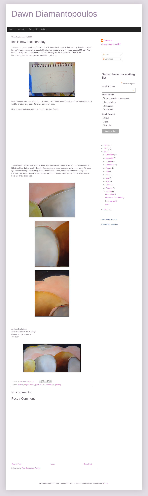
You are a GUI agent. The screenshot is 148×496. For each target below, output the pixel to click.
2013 (106, 152)
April (108, 181)
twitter (44, 29)
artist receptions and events (117, 98)
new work (109, 110)
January (109, 191)
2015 (106, 145)
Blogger (105, 483)
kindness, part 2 (111, 201)
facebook (33, 29)
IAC (41, 385)
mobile (108, 125)
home (11, 29)
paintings (109, 106)
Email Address (118, 86)
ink (44, 385)
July (107, 172)
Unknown (108, 40)
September (110, 165)
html (107, 118)
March (108, 185)
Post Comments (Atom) (31, 468)
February (109, 188)
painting (58, 385)
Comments (108, 59)
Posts (106, 55)
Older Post (88, 464)
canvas (31, 385)
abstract (20, 385)
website (21, 29)
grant (37, 385)
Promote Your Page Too (109, 224)
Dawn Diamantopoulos (54, 14)
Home (52, 464)
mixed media (50, 385)
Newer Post (16, 464)
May (107, 178)
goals (107, 204)
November (110, 158)
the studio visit (110, 194)
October (109, 162)
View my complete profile (110, 44)
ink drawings (110, 102)
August (109, 168)
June (108, 175)
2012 (106, 209)
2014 (106, 149)
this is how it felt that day (114, 198)
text (106, 122)
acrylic (26, 385)
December (110, 155)
